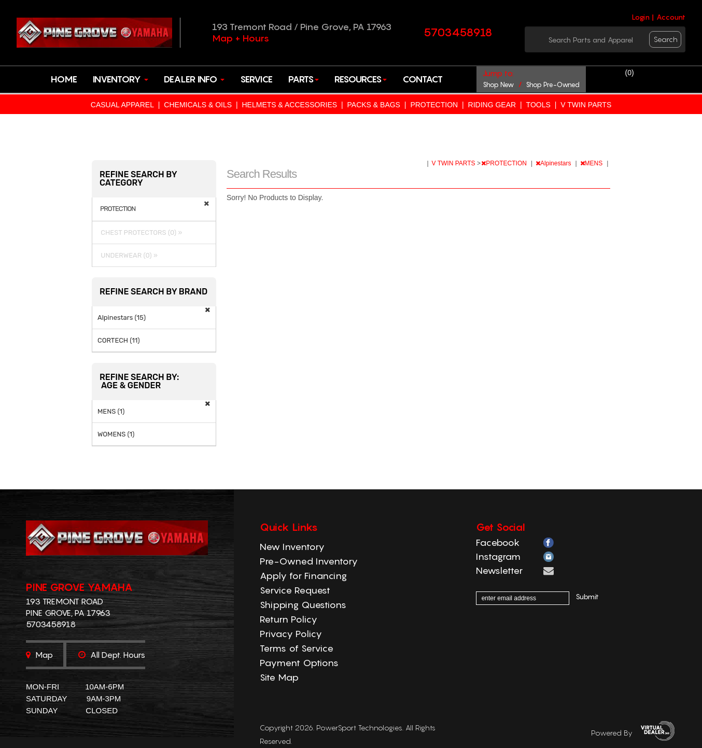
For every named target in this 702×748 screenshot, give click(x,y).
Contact (422, 79)
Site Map (279, 677)
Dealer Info (194, 79)
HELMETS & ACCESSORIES (289, 105)
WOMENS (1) (116, 434)
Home (64, 79)
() (629, 72)
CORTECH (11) (118, 340)
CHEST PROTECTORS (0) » (139, 232)
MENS (592, 163)
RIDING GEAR (492, 105)
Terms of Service (296, 648)
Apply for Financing (303, 575)
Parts (303, 79)
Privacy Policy (291, 633)
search (666, 39)
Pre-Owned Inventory (309, 561)
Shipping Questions (303, 604)
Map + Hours (240, 38)
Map (39, 655)
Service (256, 79)
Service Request (295, 590)
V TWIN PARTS (585, 105)
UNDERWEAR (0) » (127, 255)
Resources (360, 79)
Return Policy (288, 619)
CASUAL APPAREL (122, 105)
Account (670, 17)
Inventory (120, 79)
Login (640, 17)
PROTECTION (434, 105)
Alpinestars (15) (121, 317)
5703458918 (458, 32)
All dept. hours (111, 655)
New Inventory (292, 546)
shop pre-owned (553, 84)
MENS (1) (110, 411)
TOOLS (538, 105)
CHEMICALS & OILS (198, 105)
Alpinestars (554, 163)
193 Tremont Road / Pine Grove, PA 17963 (301, 26)
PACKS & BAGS (373, 105)
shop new (498, 84)
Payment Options (299, 662)
